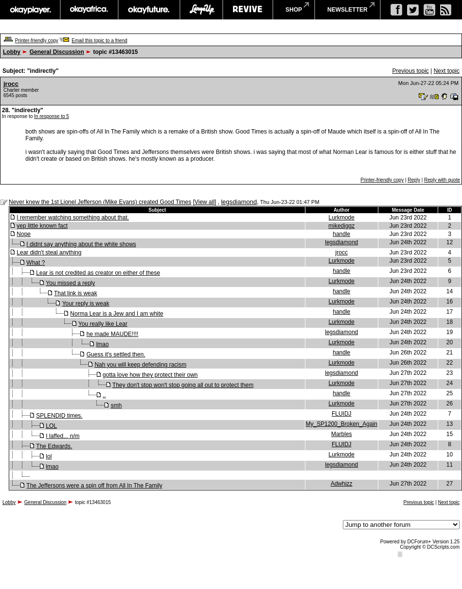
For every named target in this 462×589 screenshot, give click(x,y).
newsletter (347, 9)
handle (341, 234)
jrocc (10, 83)
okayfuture (149, 9)
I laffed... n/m (62, 436)
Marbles (341, 434)
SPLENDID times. (59, 415)
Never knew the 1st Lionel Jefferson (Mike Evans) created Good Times (100, 202)
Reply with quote (442, 180)
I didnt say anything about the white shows (81, 244)
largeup (201, 9)
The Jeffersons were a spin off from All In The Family (94, 485)
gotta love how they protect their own (150, 374)
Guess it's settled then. (116, 354)
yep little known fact (42, 225)
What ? (35, 262)
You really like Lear (102, 323)
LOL (51, 425)
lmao (102, 344)
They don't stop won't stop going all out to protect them (182, 385)
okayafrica (89, 9)
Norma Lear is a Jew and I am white (116, 313)
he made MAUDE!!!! (113, 334)
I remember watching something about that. (73, 217)
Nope (24, 234)
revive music (247, 9)
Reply (414, 180)
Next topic (447, 70)
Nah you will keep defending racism (140, 364)
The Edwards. (54, 446)
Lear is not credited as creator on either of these (98, 272)
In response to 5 (51, 116)
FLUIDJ (342, 413)
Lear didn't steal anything (49, 252)
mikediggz (341, 225)
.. (104, 395)
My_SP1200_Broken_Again (341, 424)
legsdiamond (239, 201)
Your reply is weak (85, 303)
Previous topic (410, 70)
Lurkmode (342, 217)
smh (116, 405)
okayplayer (30, 9)
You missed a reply (70, 283)
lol (49, 456)
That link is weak (75, 293)
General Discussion (57, 52)
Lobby (11, 52)
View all (204, 202)
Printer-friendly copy (36, 40)
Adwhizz (342, 483)
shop (293, 9)
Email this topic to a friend (99, 40)
